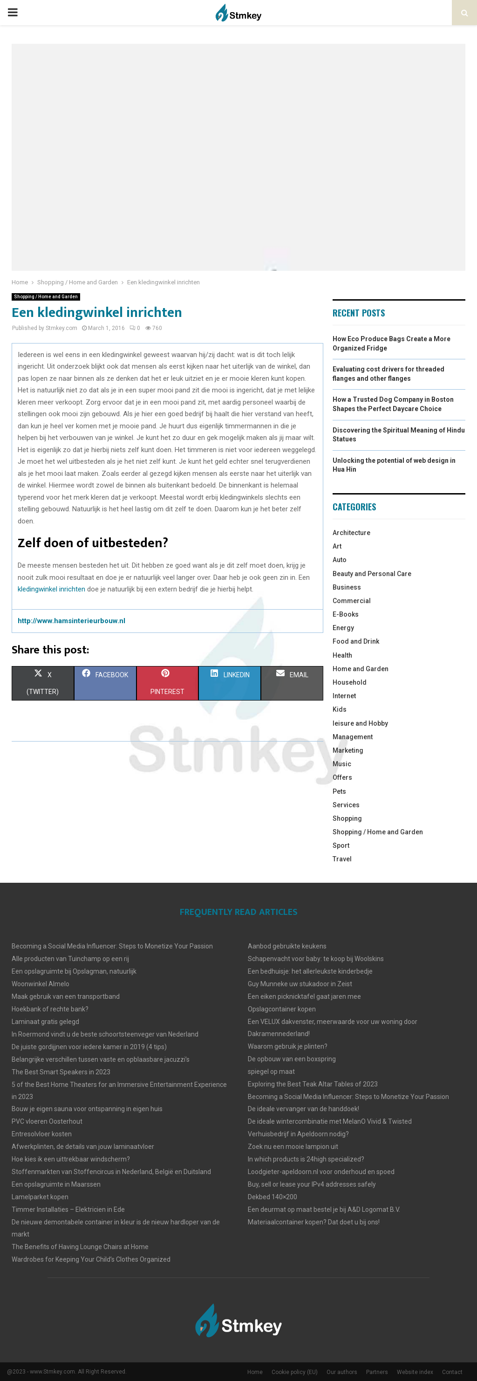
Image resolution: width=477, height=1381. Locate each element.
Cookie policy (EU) (295, 1372)
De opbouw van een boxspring (292, 1059)
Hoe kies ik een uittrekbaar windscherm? (71, 1159)
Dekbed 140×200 (272, 1197)
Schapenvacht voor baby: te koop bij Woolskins (316, 958)
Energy (343, 628)
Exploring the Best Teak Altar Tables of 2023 (313, 1084)
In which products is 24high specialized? (306, 1159)
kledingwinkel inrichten (51, 589)
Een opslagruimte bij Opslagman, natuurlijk (74, 971)
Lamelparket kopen (40, 1197)
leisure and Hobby (360, 723)
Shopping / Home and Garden (46, 296)
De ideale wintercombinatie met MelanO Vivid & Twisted (330, 1121)
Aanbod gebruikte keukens (287, 946)
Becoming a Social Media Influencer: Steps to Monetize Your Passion (112, 946)
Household (350, 682)
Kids (340, 709)
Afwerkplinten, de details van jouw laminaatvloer (83, 1146)
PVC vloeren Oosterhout (47, 1121)
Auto (340, 559)
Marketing (348, 750)
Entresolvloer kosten (42, 1134)
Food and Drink (356, 641)
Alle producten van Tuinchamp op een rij (70, 958)
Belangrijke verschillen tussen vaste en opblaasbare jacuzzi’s (101, 1059)
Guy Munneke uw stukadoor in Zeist (300, 984)
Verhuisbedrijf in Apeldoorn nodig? (298, 1134)
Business (347, 587)
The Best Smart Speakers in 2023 (61, 1072)
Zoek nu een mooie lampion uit (293, 1146)
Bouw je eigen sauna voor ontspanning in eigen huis (87, 1109)
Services (346, 805)
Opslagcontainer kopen (282, 1009)
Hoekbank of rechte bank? (50, 1009)
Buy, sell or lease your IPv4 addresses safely (312, 1184)
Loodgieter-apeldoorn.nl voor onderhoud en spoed (321, 1171)
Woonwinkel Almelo (40, 984)
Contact (452, 1372)
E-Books (346, 614)
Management (353, 737)
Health (342, 655)
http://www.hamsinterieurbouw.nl (71, 621)
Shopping (347, 818)
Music (342, 764)
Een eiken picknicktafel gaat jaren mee (304, 996)
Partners (377, 1372)
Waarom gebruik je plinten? (287, 1046)
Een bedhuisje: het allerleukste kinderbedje (310, 971)
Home (255, 1372)
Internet (344, 696)
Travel (342, 859)
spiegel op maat (271, 1071)
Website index (415, 1372)
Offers (342, 777)
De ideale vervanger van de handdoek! (303, 1109)
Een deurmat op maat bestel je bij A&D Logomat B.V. (324, 1209)
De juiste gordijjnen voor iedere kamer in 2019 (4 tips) (89, 1047)
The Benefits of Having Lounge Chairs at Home (80, 1246)
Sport (341, 845)
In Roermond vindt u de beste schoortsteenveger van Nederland (105, 1034)
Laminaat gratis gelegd (45, 1021)
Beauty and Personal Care (372, 573)
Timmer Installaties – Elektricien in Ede (68, 1209)
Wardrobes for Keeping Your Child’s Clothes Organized (91, 1259)
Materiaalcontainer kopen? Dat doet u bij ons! (314, 1222)
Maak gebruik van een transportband (66, 996)
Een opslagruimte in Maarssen (56, 1184)
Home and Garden (360, 669)
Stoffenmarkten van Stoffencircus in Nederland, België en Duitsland (111, 1171)
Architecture (351, 532)
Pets (339, 791)
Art (337, 546)
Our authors (342, 1372)
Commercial (352, 601)
